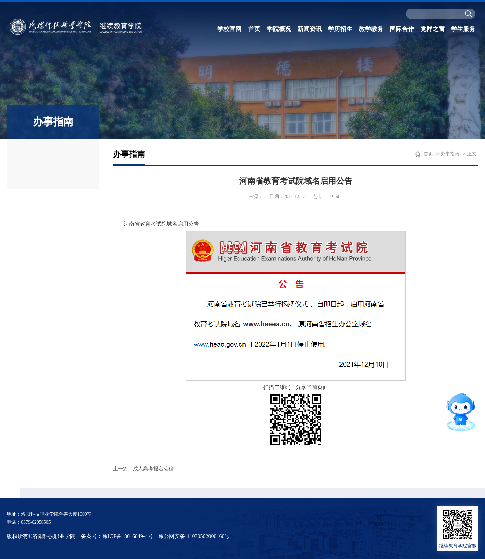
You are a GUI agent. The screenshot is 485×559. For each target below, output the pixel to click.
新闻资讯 (309, 29)
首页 (254, 29)
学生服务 (463, 29)
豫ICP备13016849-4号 (127, 536)
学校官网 (229, 29)
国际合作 (402, 29)
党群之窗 (432, 29)
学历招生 (340, 29)
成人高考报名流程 (153, 468)
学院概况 (279, 29)
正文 (472, 153)
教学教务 (371, 29)
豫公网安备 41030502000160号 (194, 536)
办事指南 (450, 153)
